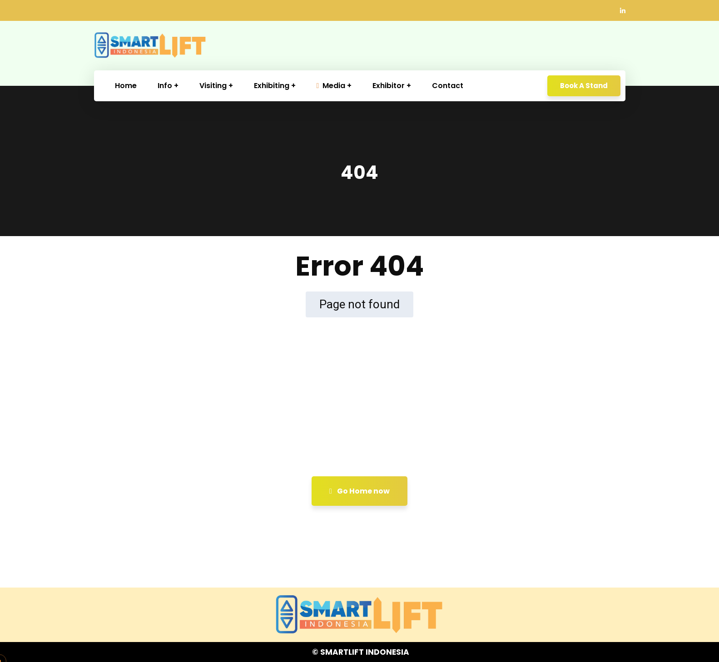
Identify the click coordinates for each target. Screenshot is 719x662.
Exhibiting (271, 85)
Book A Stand (584, 85)
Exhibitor (388, 85)
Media (331, 85)
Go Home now (359, 491)
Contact (447, 85)
